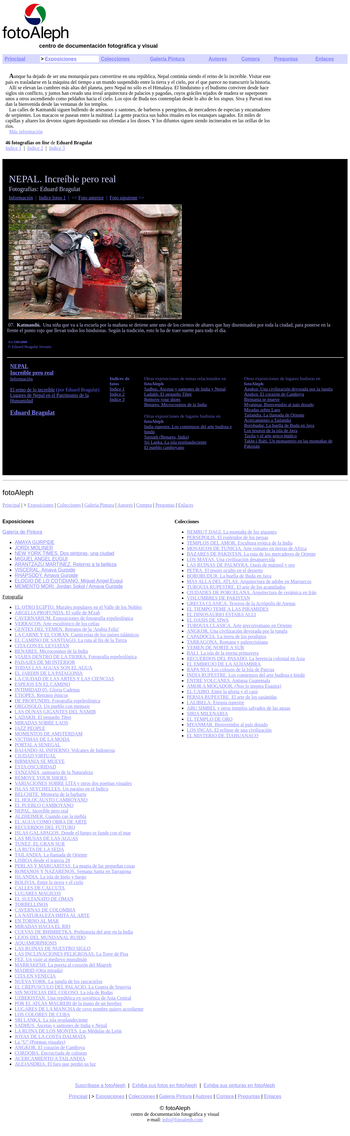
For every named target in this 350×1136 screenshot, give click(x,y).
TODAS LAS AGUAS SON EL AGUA (53, 667)
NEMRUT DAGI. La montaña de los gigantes (232, 532)
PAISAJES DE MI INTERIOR (45, 662)
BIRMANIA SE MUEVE (40, 761)
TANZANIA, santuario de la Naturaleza (54, 772)
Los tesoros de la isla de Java (270, 430)
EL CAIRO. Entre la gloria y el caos (222, 691)
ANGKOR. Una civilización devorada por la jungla (237, 631)
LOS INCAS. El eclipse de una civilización (229, 730)
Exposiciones (60, 58)
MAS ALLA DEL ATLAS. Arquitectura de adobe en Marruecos (249, 581)
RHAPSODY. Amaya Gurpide (46, 575)
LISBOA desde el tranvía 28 (42, 860)
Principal (15, 58)
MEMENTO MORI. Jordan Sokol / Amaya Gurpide (69, 586)
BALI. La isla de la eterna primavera (223, 653)
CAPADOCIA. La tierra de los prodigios (227, 636)
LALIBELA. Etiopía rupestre (215, 702)
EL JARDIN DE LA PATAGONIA (49, 673)
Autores (217, 58)
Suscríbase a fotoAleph (100, 1085)
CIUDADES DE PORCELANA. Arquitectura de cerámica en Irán (251, 592)
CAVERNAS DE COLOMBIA (45, 909)
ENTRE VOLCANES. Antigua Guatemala (228, 680)
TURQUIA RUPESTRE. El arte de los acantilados (236, 587)
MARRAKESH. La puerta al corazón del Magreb (63, 965)
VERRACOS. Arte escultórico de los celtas (57, 623)
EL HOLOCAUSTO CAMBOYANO (51, 799)
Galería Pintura (167, 58)
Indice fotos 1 (52, 197)
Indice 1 (13, 148)
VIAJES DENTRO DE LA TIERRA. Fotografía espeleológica (76, 656)
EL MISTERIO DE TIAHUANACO (222, 735)
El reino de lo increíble (32, 389)
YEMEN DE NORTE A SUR (215, 647)
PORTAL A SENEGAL (38, 744)
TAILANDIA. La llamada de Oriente (51, 854)
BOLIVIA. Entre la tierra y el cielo (49, 882)
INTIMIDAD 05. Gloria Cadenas (47, 689)
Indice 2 (35, 148)
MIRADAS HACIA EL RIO (42, 926)
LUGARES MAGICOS (38, 893)
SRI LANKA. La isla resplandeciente (51, 1020)
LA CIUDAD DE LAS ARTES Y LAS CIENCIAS (64, 678)
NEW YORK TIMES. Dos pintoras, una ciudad (64, 553)
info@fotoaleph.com (182, 1119)
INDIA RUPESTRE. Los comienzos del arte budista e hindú (246, 675)
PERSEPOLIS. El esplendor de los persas (227, 537)
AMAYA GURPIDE (34, 542)
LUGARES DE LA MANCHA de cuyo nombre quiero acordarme (79, 1009)
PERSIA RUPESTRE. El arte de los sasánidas (232, 697)
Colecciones (115, 58)
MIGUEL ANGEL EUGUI (41, 558)
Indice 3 (57, 148)
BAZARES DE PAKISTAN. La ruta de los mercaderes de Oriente (251, 554)
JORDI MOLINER (34, 547)
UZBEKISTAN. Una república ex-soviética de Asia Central (73, 998)
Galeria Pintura (99, 505)
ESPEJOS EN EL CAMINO (42, 684)
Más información (26, 131)
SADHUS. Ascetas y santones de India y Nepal (61, 1025)
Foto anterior (91, 197)
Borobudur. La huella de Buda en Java (279, 425)
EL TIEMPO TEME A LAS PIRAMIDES (228, 609)
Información (21, 197)
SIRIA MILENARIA (207, 713)
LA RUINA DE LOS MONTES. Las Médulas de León (68, 1031)
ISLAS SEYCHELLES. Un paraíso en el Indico (61, 788)
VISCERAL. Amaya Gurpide (45, 569)
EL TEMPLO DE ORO (210, 719)
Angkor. (288, 389)
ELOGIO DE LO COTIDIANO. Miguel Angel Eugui (69, 580)
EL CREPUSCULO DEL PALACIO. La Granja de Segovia (73, 987)
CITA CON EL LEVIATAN (42, 645)
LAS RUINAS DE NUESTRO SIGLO (52, 948)
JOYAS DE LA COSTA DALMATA (50, 1036)
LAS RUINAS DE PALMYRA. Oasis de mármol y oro (241, 565)
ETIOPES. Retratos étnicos (41, 695)
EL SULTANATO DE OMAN (44, 898)
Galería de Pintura (22, 532)
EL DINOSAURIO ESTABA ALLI (221, 614)
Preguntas (286, 58)
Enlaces (324, 58)
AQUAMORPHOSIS (36, 942)
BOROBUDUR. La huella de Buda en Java (229, 576)
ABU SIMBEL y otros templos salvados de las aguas (238, 708)
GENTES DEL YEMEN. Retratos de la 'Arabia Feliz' (67, 629)
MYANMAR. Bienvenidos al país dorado (227, 724)
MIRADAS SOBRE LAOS (41, 722)
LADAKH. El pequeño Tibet (43, 717)
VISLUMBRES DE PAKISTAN (218, 598)
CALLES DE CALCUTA (40, 887)
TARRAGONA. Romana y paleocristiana (227, 642)
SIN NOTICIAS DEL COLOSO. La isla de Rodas (64, 992)
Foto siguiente (124, 197)
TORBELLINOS (31, 904)
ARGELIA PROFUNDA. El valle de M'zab (57, 612)
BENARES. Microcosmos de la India (51, 651)
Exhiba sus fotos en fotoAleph (164, 1085)
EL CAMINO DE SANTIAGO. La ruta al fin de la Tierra (71, 640)
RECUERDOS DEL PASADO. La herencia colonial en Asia (246, 658)
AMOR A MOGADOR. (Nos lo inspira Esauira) (234, 686)
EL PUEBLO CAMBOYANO (44, 805)
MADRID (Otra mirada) (38, 970)
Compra (250, 58)
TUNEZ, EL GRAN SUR (40, 843)
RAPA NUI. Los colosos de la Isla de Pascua (230, 669)
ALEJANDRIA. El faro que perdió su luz (55, 1064)
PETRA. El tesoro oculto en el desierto (225, 570)
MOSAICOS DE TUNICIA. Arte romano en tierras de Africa (247, 548)
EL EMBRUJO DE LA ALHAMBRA (224, 664)
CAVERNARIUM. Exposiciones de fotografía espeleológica (74, 618)
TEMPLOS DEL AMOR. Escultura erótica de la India (240, 543)
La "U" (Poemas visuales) (40, 1042)
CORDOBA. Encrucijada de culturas (51, 1053)
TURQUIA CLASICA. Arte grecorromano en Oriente (239, 625)
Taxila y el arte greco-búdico (270, 435)
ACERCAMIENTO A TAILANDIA (50, 1058)
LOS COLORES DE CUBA (42, 1014)
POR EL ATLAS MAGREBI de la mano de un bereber (68, 1003)
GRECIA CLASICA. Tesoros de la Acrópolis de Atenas (241, 603)
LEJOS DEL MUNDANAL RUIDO (50, 937)
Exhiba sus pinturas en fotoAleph (239, 1085)
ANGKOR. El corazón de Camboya (50, 1047)
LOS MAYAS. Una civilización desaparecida (231, 559)
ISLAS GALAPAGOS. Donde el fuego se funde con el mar (73, 832)
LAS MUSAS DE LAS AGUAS (46, 838)
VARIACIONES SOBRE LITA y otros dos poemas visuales (73, 783)
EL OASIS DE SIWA (208, 620)
